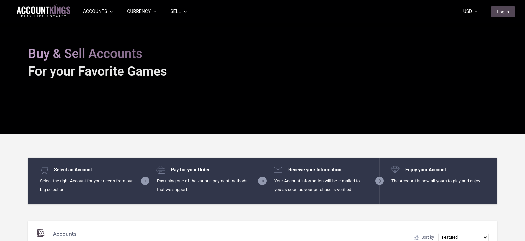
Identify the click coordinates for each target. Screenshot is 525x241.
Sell (178, 11)
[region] (262, 120)
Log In (503, 11)
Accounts (98, 11)
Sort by (424, 237)
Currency (141, 11)
